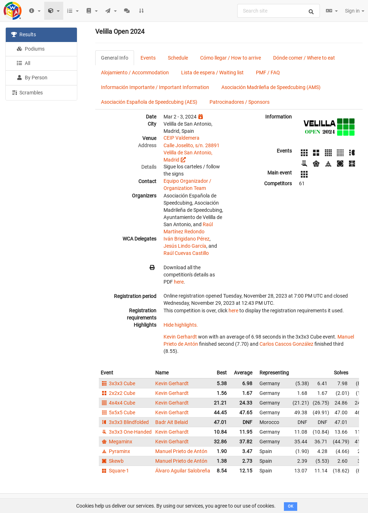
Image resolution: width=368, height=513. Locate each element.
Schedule (178, 58)
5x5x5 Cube (118, 412)
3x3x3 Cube (118, 383)
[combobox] (278, 11)
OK (290, 506)
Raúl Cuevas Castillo (186, 253)
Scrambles (27, 92)
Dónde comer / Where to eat (304, 58)
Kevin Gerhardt (180, 337)
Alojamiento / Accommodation (135, 72)
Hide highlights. (181, 325)
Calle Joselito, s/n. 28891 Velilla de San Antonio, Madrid (192, 153)
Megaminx (116, 441)
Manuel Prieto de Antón (181, 451)
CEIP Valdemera (181, 138)
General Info (114, 58)
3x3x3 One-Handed (126, 432)
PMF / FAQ (268, 72)
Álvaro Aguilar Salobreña (182, 471)
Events (148, 58)
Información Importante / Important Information (155, 87)
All (23, 63)
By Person (32, 77)
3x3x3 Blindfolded (125, 422)
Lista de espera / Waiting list (212, 72)
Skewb (112, 461)
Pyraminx (115, 451)
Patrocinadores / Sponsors (240, 102)
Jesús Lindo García (185, 246)
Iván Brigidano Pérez (187, 239)
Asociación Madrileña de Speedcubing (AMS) (271, 87)
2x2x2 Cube (118, 393)
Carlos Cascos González (286, 344)
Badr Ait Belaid (171, 422)
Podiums (31, 49)
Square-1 (115, 471)
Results (23, 34)
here (179, 282)
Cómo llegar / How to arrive (230, 58)
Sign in (354, 11)
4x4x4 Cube (118, 403)
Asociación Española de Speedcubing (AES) (149, 102)
